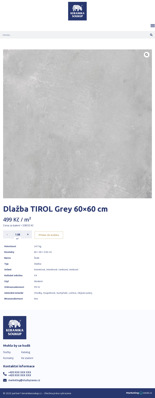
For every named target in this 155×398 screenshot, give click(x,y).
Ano (36, 298)
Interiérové (39, 269)
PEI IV (37, 286)
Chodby (38, 292)
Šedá (36, 257)
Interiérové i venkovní (57, 269)
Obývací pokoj (85, 292)
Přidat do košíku (50, 234)
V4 (35, 275)
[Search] (151, 35)
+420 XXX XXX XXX (19, 372)
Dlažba (37, 263)
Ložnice (72, 292)
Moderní (38, 280)
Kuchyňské (62, 292)
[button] (152, 25)
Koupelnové (49, 292)
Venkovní (73, 269)
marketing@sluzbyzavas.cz (24, 379)
